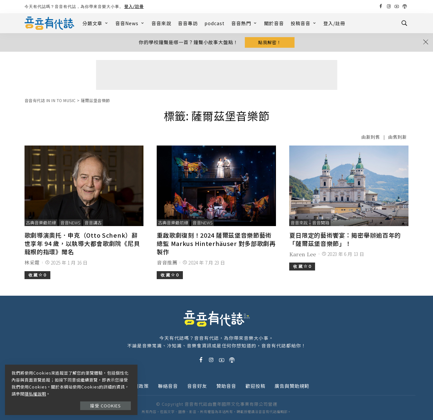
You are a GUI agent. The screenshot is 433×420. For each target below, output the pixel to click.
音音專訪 (188, 23)
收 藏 (37, 274)
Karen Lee (302, 254)
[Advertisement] (216, 75)
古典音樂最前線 (41, 222)
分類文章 (95, 23)
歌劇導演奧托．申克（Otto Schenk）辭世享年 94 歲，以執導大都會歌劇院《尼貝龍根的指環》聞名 (82, 243)
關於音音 (274, 23)
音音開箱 (320, 222)
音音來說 (161, 23)
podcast (214, 23)
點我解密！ (269, 42)
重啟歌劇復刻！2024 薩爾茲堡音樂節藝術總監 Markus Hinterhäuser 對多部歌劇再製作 (216, 243)
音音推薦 (167, 262)
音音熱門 (244, 23)
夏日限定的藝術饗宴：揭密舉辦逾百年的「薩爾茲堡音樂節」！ (345, 239)
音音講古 (93, 222)
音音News (130, 23)
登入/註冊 (134, 6)
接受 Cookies (105, 405)
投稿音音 (304, 23)
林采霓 (32, 262)
